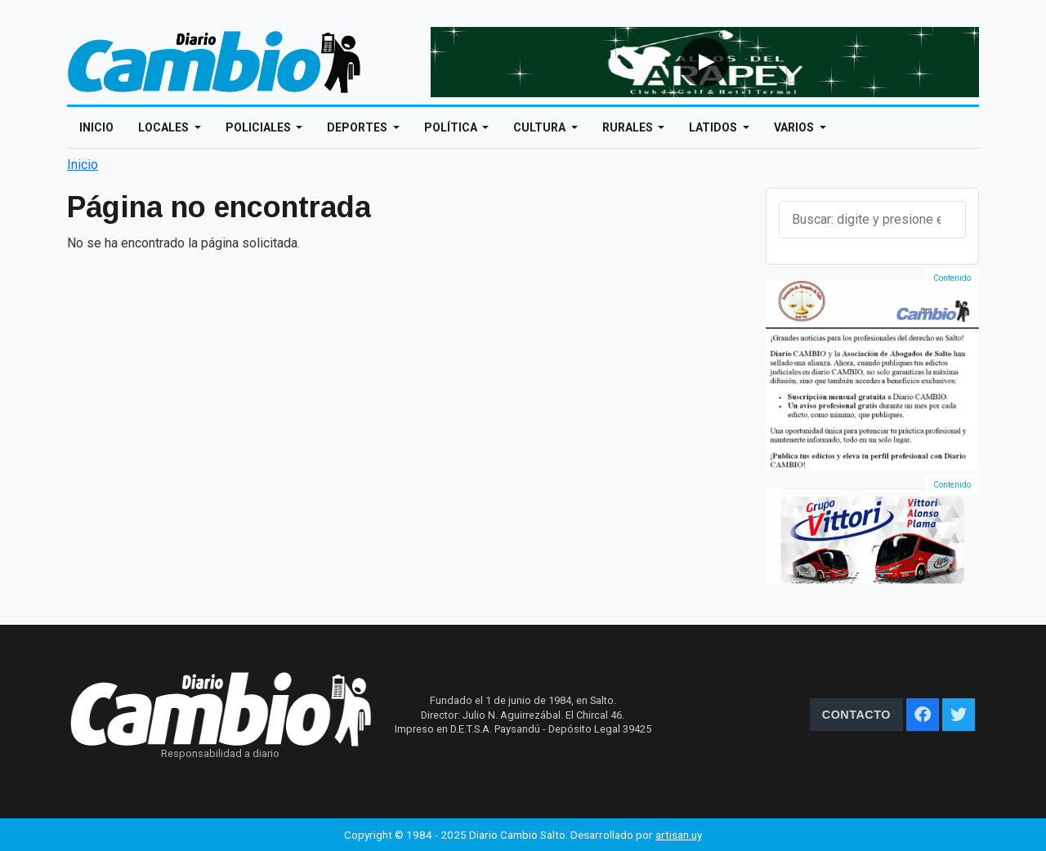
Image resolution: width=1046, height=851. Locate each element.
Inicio (96, 127)
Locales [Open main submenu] (164, 127)
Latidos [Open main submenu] (714, 127)
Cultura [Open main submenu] (540, 127)
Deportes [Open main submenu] (358, 127)
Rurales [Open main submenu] (628, 127)
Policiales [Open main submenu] (259, 127)
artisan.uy (678, 834)
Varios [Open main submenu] (795, 127)
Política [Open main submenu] (452, 127)
